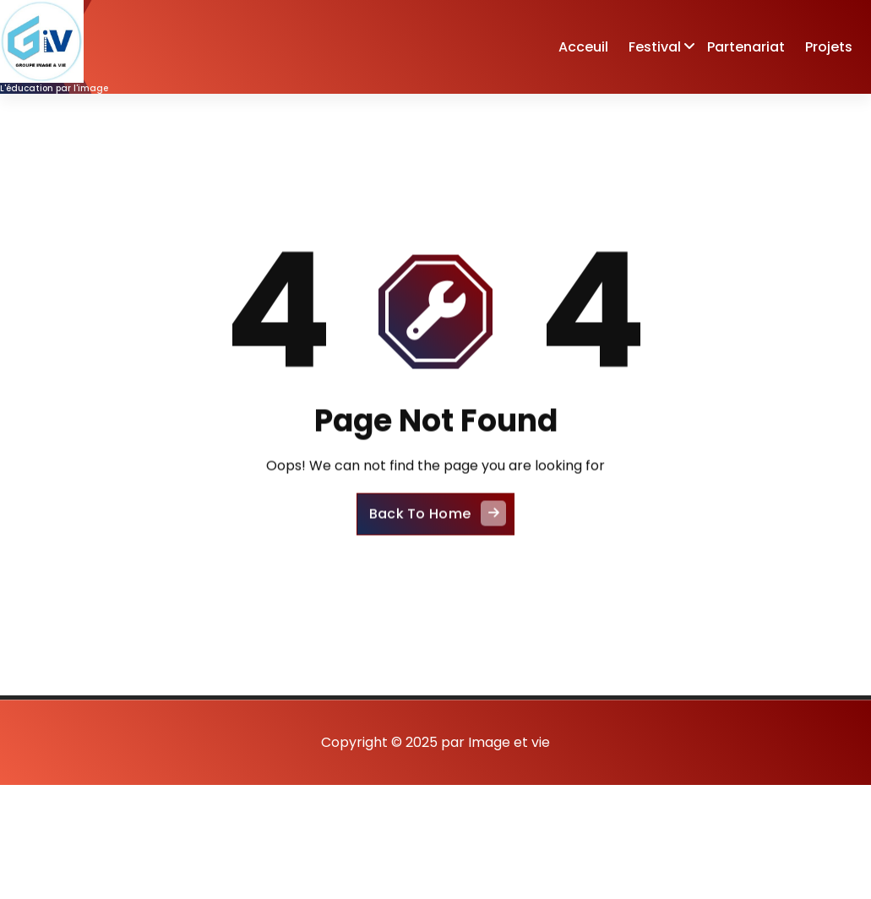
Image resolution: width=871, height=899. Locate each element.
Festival (655, 47)
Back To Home (438, 527)
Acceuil (583, 47)
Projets (828, 47)
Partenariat (746, 47)
